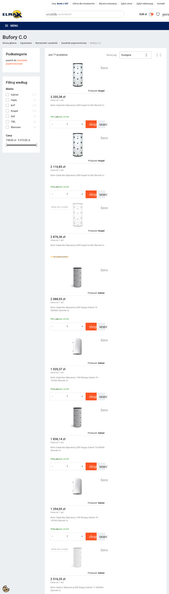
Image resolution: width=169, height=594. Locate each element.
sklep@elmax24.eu (14, 566)
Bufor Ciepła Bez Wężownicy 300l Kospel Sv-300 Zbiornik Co (132, 106)
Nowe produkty (53, 548)
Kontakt (161, 3)
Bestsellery (50, 553)
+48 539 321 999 (13, 558)
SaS (23, 116)
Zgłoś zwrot (126, 3)
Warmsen (23, 127)
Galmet (23, 94)
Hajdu (23, 100)
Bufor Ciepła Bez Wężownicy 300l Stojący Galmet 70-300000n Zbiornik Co (134, 177)
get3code (86, 577)
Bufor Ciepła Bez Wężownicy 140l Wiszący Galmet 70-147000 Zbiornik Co (75, 316)
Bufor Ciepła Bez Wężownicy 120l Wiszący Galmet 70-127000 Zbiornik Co (75, 456)
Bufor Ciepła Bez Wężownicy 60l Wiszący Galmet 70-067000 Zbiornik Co (74, 386)
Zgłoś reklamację (144, 3)
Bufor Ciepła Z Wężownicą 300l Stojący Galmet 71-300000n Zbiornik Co (133, 316)
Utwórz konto (136, 553)
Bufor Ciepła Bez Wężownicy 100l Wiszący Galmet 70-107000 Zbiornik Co (75, 246)
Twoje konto (136, 538)
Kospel (23, 111)
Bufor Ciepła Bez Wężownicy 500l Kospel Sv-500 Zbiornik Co (72, 106)
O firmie (91, 553)
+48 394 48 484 (12, 562)
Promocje (50, 544)
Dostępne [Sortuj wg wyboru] (135, 55)
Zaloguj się (135, 548)
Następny (155, 487)
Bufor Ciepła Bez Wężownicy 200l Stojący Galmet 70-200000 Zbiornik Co (134, 246)
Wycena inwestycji (108, 3)
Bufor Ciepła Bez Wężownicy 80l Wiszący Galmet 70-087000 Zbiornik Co (134, 386)
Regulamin (92, 548)
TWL (23, 121)
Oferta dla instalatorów (84, 3)
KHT (23, 105)
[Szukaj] (84, 14)
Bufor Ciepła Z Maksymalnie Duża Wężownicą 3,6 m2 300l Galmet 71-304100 (135, 456)
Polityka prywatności (98, 544)
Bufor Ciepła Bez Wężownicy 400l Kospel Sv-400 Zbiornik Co (72, 177)
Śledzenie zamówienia (140, 544)
